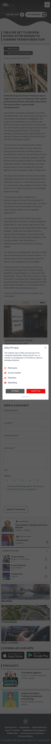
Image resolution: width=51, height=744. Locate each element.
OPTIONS (15, 391)
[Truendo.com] (25, 397)
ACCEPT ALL (36, 391)
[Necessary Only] (45, 347)
